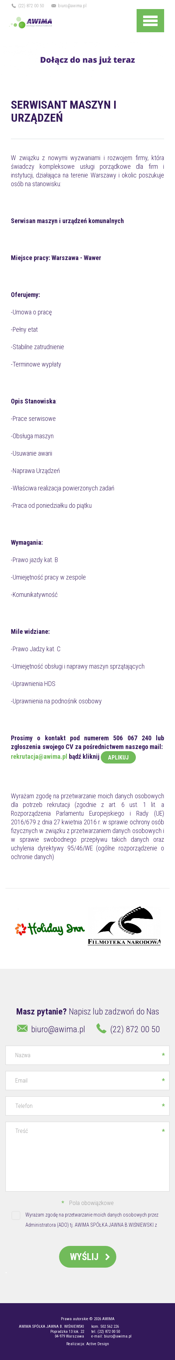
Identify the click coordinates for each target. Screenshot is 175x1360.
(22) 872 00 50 (27, 5)
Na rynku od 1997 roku (8, 22)
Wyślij (91, 1256)
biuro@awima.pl (69, 5)
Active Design (97, 1344)
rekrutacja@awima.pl (39, 756)
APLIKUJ (118, 757)
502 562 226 (109, 1326)
